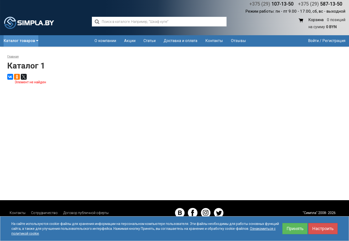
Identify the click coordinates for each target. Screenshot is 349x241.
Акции (129, 40)
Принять (294, 228)
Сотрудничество (44, 213)
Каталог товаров (21, 40)
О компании (105, 40)
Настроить (322, 228)
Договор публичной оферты (86, 213)
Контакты (214, 40)
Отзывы (238, 40)
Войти (313, 40)
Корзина (316, 19)
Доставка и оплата (180, 40)
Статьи (149, 40)
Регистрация (333, 40)
